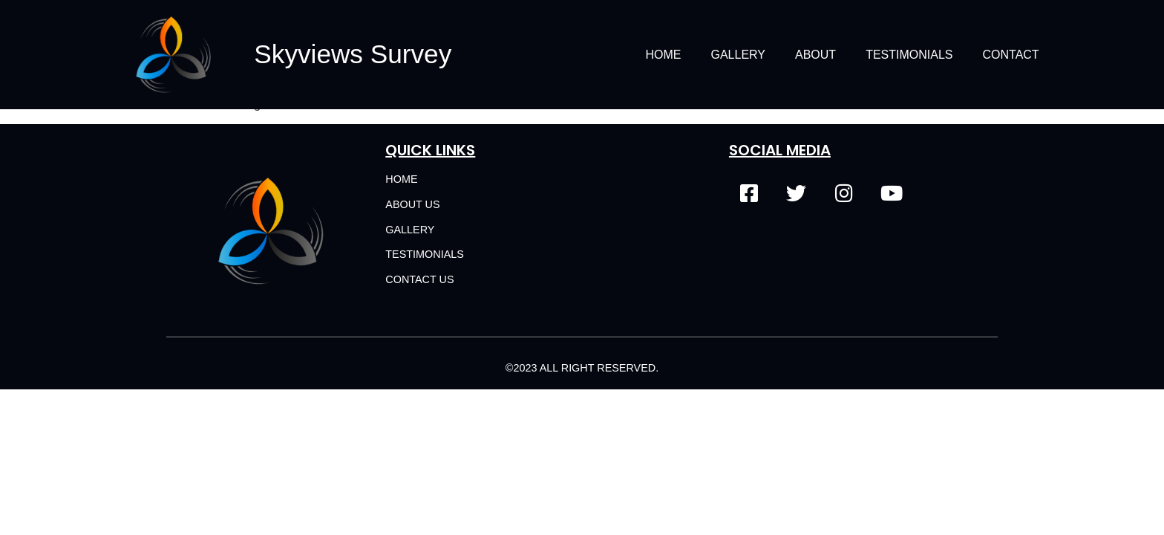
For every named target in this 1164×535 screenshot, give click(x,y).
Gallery (737, 54)
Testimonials (909, 54)
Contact (1011, 54)
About (815, 54)
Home (663, 54)
